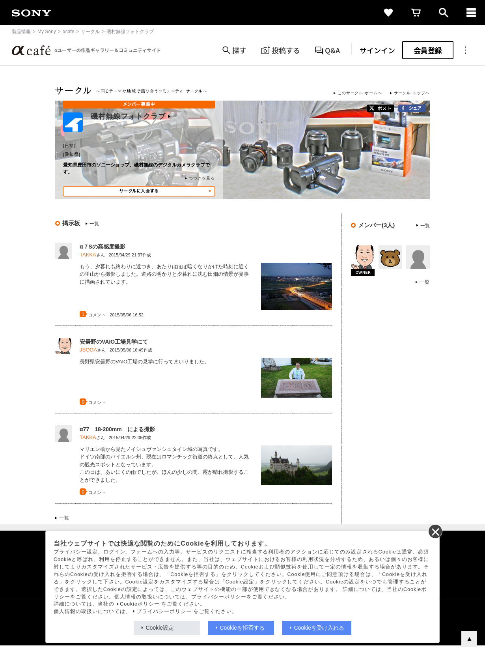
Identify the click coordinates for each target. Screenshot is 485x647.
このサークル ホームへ (360, 93)
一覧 (94, 223)
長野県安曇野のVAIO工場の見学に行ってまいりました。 (144, 362)
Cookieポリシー (140, 604)
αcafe (69, 31)
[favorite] (388, 12)
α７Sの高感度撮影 (102, 246)
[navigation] (471, 12)
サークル (90, 31)
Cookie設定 (160, 628)
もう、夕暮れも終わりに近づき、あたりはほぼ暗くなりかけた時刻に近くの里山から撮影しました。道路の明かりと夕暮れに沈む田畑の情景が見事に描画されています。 (164, 274)
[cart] (416, 12)
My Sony (46, 31)
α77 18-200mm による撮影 (117, 429)
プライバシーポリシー (164, 611)
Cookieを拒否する (242, 628)
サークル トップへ (412, 93)
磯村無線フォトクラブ (130, 116)
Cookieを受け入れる (319, 628)
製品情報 (21, 31)
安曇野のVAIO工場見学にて (114, 341)
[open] (443, 12)
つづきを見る (202, 178)
